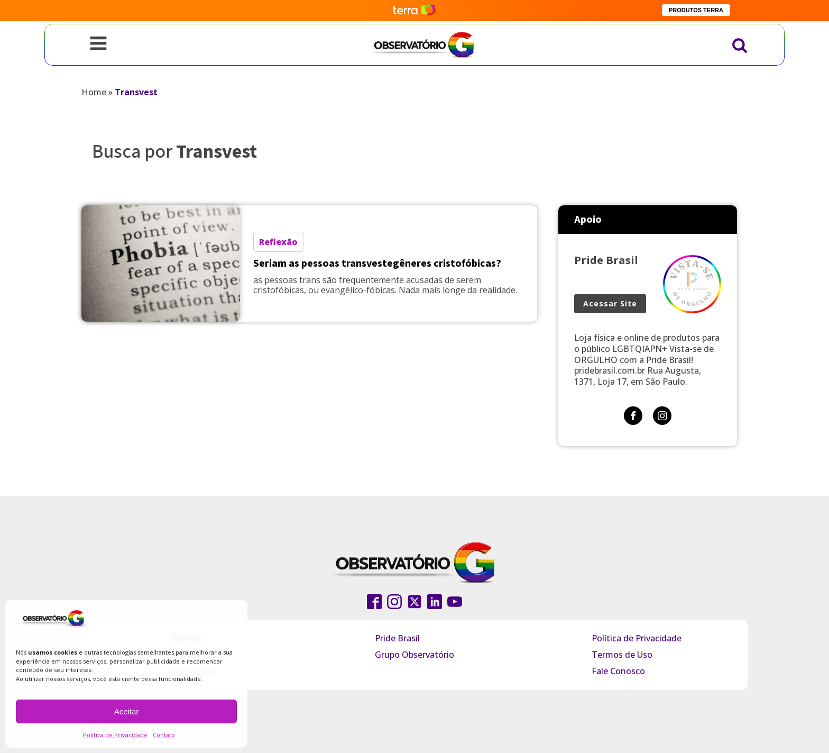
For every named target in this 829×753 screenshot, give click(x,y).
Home (93, 92)
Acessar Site (610, 303)
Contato (164, 735)
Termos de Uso (622, 654)
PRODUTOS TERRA (696, 10)
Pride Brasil (397, 638)
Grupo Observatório (414, 654)
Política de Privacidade (115, 735)
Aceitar (126, 711)
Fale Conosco (618, 671)
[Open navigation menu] (98, 44)
